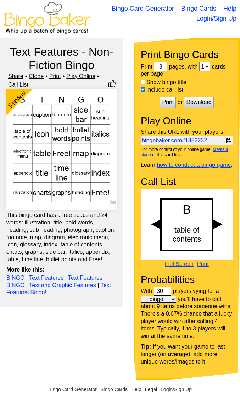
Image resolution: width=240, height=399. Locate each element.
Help (229, 8)
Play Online (80, 76)
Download (198, 102)
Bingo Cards (198, 8)
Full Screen (179, 264)
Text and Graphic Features (62, 285)
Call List (18, 85)
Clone (36, 76)
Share (15, 76)
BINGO (15, 278)
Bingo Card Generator (143, 8)
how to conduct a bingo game (194, 165)
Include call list (162, 90)
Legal (151, 389)
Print (55, 76)
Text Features (46, 278)
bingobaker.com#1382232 (174, 140)
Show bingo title (163, 82)
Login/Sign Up (216, 18)
